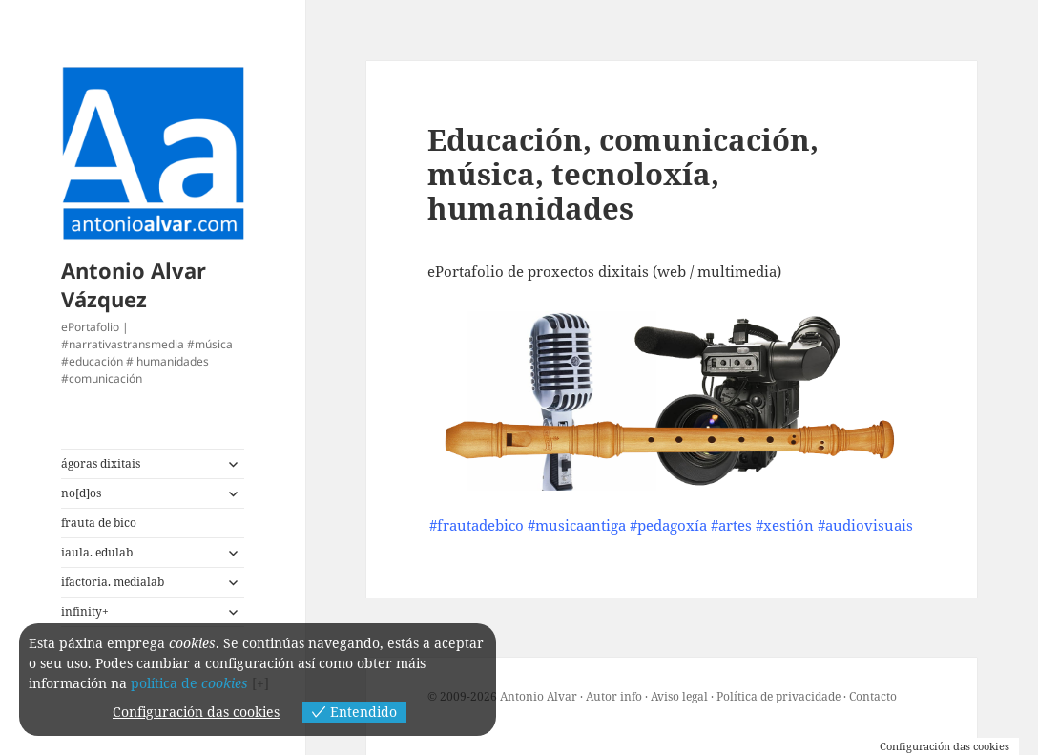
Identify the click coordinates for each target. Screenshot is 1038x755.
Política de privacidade (778, 696)
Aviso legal (679, 696)
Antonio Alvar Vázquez (133, 284)
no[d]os (81, 493)
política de (189, 683)
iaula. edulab (97, 552)
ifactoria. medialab (112, 582)
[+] (260, 683)
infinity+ (85, 611)
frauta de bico (98, 522)
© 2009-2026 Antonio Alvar (502, 696)
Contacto (873, 696)
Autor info (614, 696)
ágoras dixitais (100, 463)
